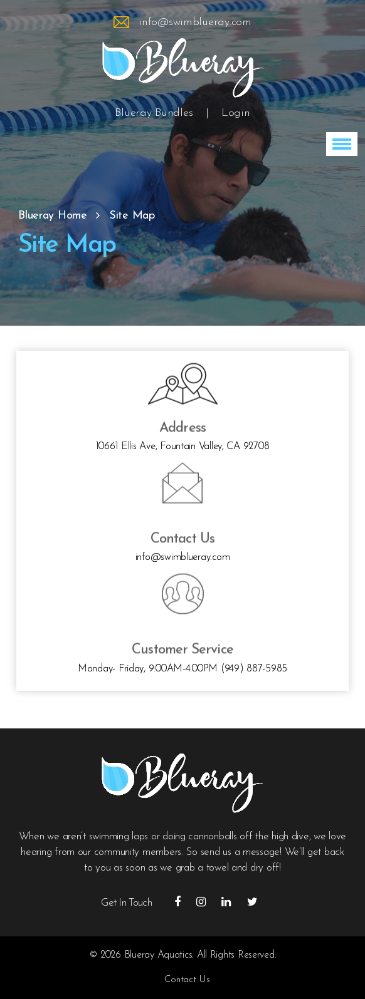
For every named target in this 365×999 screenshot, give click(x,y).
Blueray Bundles (154, 113)
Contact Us (186, 980)
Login (235, 113)
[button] (341, 144)
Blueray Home (52, 216)
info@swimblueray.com (195, 22)
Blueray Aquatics (158, 955)
